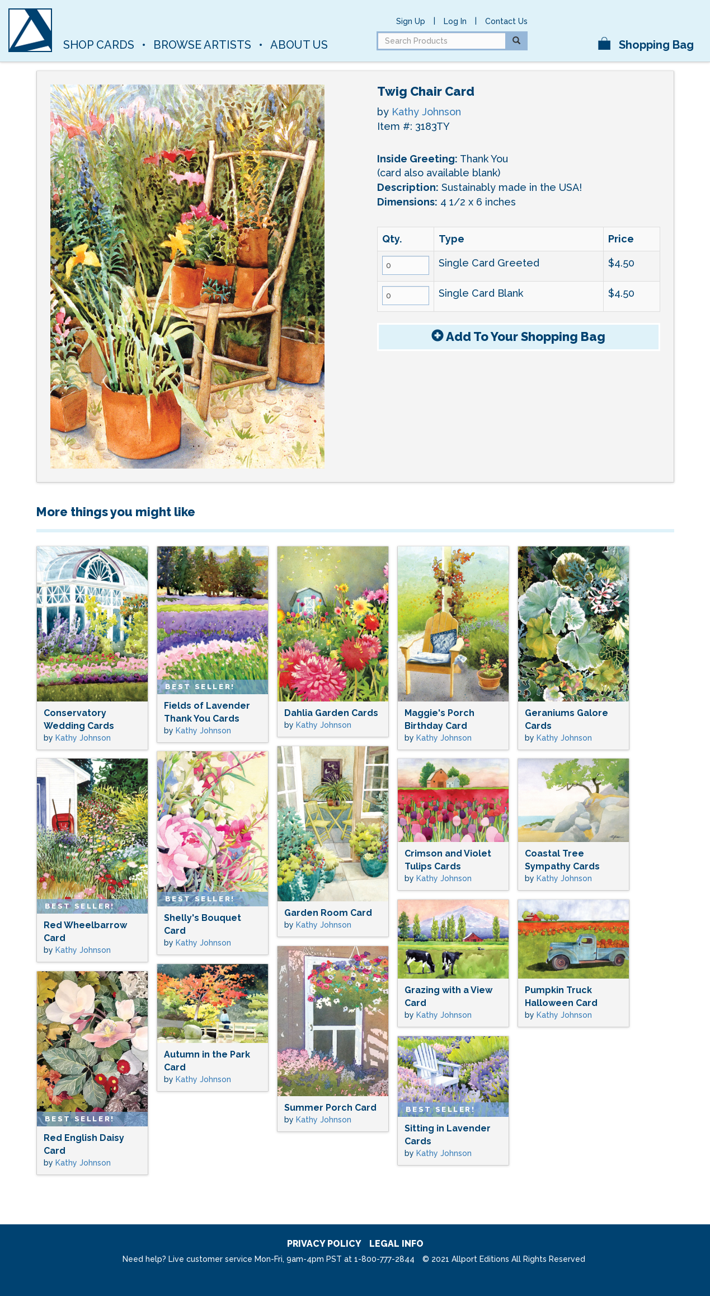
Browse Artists (202, 45)
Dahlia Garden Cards (331, 713)
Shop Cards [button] (98, 45)
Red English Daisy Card (84, 1144)
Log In (455, 21)
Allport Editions (194, 19)
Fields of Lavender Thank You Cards (207, 712)
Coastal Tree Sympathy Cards (562, 860)
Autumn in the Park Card (207, 1061)
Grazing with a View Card (448, 996)
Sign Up (410, 21)
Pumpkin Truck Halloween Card (561, 996)
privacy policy (324, 1243)
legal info (396, 1243)
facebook (554, 20)
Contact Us (506, 21)
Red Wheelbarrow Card (85, 931)
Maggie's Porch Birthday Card (439, 719)
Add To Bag (518, 336)
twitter (574, 40)
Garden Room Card (328, 912)
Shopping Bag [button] (646, 44)
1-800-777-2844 (384, 1259)
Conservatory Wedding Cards (79, 719)
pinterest (574, 20)
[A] (30, 30)
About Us (299, 45)
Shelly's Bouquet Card (202, 924)
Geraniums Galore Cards (566, 719)
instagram (554, 40)
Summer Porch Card (330, 1107)
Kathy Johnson (426, 112)
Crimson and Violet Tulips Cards (448, 860)
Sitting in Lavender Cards (448, 1135)
